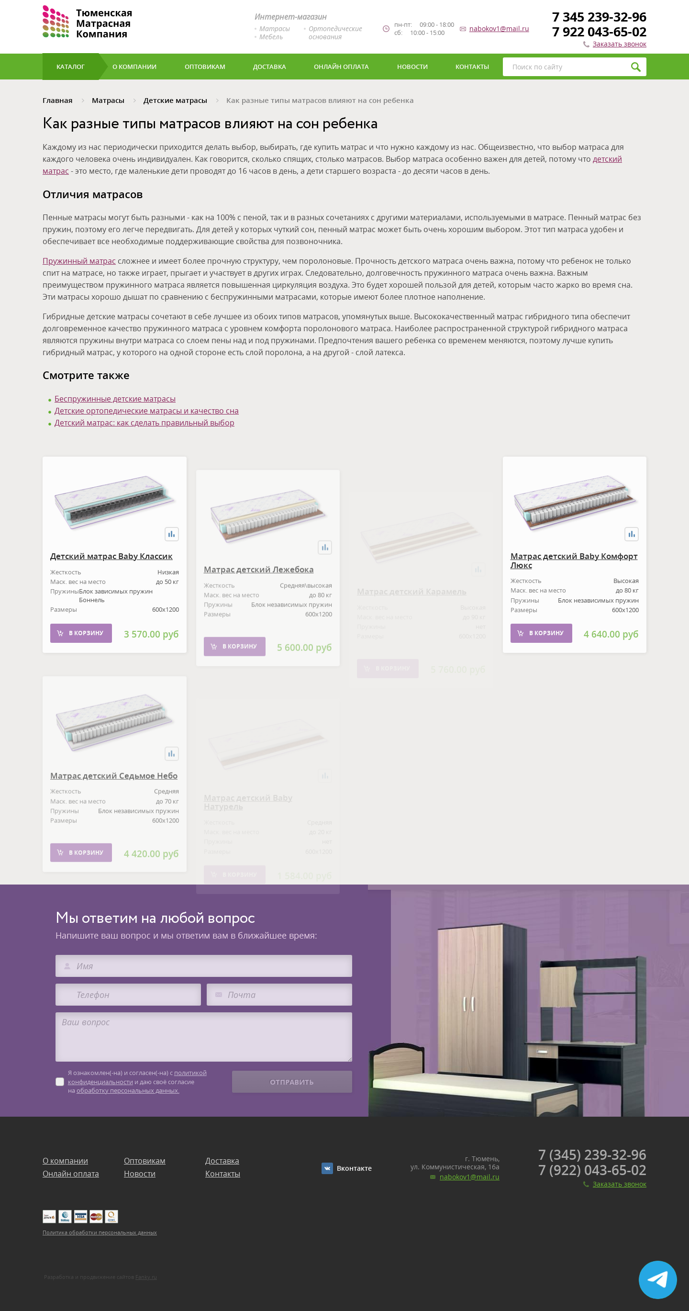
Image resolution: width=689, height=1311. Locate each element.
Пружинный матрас (79, 261)
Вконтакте (354, 1168)
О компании (65, 1160)
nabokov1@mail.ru (499, 28)
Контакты (222, 1173)
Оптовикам (145, 1160)
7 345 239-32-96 (599, 16)
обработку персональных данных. (128, 1090)
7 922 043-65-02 (599, 31)
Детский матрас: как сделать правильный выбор (144, 422)
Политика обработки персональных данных (100, 1232)
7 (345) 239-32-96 (592, 1154)
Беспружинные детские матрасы (115, 398)
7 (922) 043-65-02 (592, 1170)
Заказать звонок (619, 43)
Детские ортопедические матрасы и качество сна (147, 410)
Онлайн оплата (71, 1173)
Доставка (222, 1160)
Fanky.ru (146, 1276)
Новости (140, 1173)
